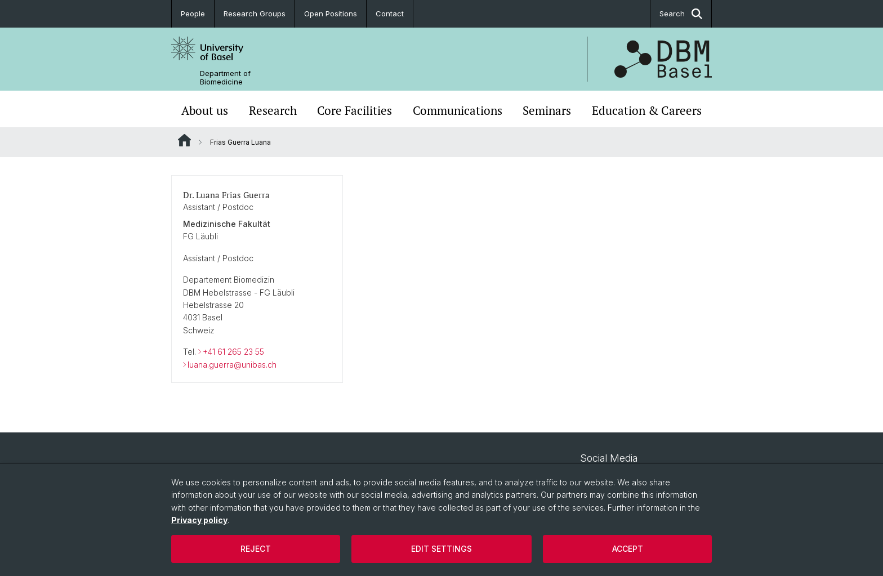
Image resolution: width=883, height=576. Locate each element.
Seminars (547, 110)
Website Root (184, 140)
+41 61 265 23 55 (233, 351)
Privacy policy (199, 520)
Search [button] (680, 13)
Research (273, 110)
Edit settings (441, 548)
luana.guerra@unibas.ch (232, 364)
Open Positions (330, 13)
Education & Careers (647, 110)
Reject (255, 548)
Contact (390, 13)
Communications (457, 110)
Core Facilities (354, 110)
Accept (627, 548)
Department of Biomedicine (225, 77)
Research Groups (255, 13)
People (193, 13)
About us (204, 110)
